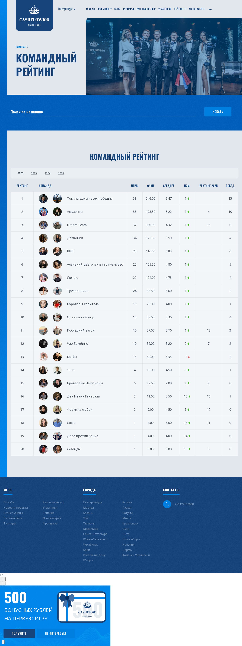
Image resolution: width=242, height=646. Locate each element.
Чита (125, 534)
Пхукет (127, 508)
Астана (127, 502)
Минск (126, 518)
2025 (34, 173)
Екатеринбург (65, 9)
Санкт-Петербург (95, 534)
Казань (88, 513)
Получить (19, 633)
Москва (88, 508)
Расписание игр (146, 9)
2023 (61, 173)
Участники (164, 9)
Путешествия (13, 518)
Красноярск (130, 523)
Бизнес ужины (13, 513)
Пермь (127, 550)
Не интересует (56, 633)
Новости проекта (16, 508)
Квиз (117, 9)
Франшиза (50, 523)
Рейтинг (179, 9)
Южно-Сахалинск (95, 539)
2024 (47, 173)
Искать (218, 112)
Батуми (127, 513)
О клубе (90, 9)
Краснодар (90, 529)
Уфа (85, 518)
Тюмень (89, 523)
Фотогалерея (197, 9)
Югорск (88, 560)
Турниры (128, 9)
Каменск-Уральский (136, 555)
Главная (21, 47)
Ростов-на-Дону (94, 555)
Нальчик (128, 544)
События (103, 9)
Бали (86, 550)
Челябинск (90, 544)
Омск (125, 529)
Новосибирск (131, 539)
